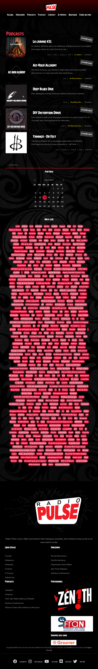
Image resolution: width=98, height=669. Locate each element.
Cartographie (14, 379)
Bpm (64, 358)
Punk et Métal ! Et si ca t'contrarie (73, 372)
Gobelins (24, 443)
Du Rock (31, 237)
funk (55, 55)
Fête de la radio (26, 244)
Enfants (73, 312)
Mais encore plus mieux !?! (54, 454)
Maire (67, 315)
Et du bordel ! (83, 287)
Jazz (25, 262)
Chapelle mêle (50, 315)
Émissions (20, 14)
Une (50, 290)
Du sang (70, 305)
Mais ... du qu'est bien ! (26, 454)
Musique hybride (32, 415)
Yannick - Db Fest (44, 136)
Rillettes (70, 301)
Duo (52, 333)
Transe (74, 340)
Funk (38, 230)
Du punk (12, 329)
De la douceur (60, 305)
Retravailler (46, 262)
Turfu (30, 408)
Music (31, 312)
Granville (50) (42, 425)
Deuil (62, 400)
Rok (63, 376)
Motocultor (67, 244)
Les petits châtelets (62, 464)
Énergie (67, 457)
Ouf (75, 429)
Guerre (27, 354)
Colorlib (69, 647)
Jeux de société (55, 425)
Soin (75, 358)
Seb (78, 450)
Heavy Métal (15, 390)
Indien (44, 464)
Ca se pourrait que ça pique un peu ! (22, 450)
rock (48, 55)
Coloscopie (82, 290)
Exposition (31, 425)
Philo (33, 347)
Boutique (73, 14)
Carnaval (18, 308)
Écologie (36, 287)
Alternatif (59, 237)
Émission (44, 290)
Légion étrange (26, 379)
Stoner (12, 287)
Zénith (31, 440)
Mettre (47, 376)
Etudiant (38, 312)
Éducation (46, 319)
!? (77, 319)
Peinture (13, 422)
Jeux (67, 287)
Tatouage (50, 251)
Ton (58, 376)
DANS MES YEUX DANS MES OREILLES (26, 397)
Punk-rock (37, 393)
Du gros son (14, 457)
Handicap (45, 326)
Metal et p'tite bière (73, 365)
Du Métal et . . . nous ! (16, 404)
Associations (48, 351)
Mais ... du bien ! (82, 241)
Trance (52, 369)
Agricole (17, 361)
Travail (58, 297)
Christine (9, 594)
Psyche (80, 258)
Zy (50, 647)
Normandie (14, 315)
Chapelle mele (19, 301)
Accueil (10, 14)
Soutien (26, 333)
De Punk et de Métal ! (17, 386)
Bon (76, 418)
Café (38, 358)
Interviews (36, 411)
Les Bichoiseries (40, 244)
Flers (41, 447)
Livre (31, 297)
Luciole (29, 258)
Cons (85, 337)
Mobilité (57, 265)
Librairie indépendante (74, 400)
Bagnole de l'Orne (25, 294)
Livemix (81, 397)
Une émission (43, 429)
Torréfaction (47, 358)
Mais (25, 418)
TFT (27, 290)
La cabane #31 (42, 41)
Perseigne (65, 280)
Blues (79, 230)
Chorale (20, 436)
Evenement (41, 347)
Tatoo (40, 322)
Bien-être (24, 337)
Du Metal (12, 280)
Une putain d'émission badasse (75, 454)
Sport (32, 251)
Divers (73, 230)
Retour (37, 408)
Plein (57, 411)
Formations (82, 297)
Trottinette (85, 404)
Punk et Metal (83, 315)
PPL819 (27, 273)
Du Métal (61, 241)
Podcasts (31, 14)
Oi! (26, 233)
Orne (38, 262)
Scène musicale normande (50, 415)
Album (78, 432)
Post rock (72, 347)
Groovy (86, 230)
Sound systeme (18, 372)
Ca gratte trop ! (74, 443)
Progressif (74, 294)
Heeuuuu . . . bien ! (30, 429)
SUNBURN (85, 283)
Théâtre (66, 297)
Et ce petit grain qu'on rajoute (28, 329)
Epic (29, 265)
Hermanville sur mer (59, 308)
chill (69, 55)
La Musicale (66, 233)
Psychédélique (50, 322)
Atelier (55, 347)
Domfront (64, 294)
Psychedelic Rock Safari (61, 564)
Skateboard (54, 404)
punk (63, 126)
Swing (81, 340)
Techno (53, 241)
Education (49, 447)
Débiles (78, 337)
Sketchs (13, 461)
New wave (28, 344)
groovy (62, 55)
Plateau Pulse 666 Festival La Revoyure (22, 607)
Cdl (24, 308)
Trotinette (30, 404)
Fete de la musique (18, 255)
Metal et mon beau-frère (39, 369)
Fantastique (22, 365)
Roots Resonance (58, 555)
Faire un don (85, 14)
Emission (74, 280)
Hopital (59, 450)
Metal (80, 226)
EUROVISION (25, 347)
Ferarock (32, 233)
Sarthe (24, 358)
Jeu (17, 443)
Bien (55, 290)
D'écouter (45, 418)
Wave (50, 344)
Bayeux (56, 294)
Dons (14, 436)
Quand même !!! (82, 386)
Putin (81, 429)
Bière (54, 248)
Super (81, 415)
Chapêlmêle (40, 251)
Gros (32, 422)
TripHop (40, 400)
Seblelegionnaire (27, 319)
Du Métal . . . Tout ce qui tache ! (64, 269)
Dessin (25, 297)
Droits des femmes (16, 354)
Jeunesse (80, 251)
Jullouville (63, 262)
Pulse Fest (34, 290)
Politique (20, 287)
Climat (16, 319)
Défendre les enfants (38, 273)
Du (34, 326)
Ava (58, 383)
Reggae (62, 226)
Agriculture (27, 326)
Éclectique (38, 269)
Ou (73, 319)
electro (73, 150)
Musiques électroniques (18, 411)
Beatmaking (35, 340)
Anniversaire (47, 436)
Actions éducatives (76, 383)
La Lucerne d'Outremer (19, 312)
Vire (54, 283)
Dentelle (72, 329)
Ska (66, 258)
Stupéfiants (21, 265)
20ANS (29, 255)
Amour (84, 440)
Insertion (56, 361)
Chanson (74, 287)
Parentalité (66, 265)
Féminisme (81, 262)
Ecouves (48, 294)
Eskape (23, 440)
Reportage (16, 326)
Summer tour (33, 308)
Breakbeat (18, 340)
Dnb (33, 315)
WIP (84, 237)
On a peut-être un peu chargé (75, 447)
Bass (44, 230)
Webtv (51, 464)
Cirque (34, 333)
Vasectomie (76, 265)
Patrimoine (54, 326)
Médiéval (32, 365)
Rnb (19, 297)
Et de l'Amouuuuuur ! (29, 390)
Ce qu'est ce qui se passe (57, 443)
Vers (24, 408)
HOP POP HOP (83, 312)
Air (63, 411)
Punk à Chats (50, 383)
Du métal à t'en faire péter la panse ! (23, 322)
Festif (45, 365)
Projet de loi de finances (25, 283)
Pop (68, 241)
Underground (49, 237)
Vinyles (72, 258)
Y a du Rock (19, 383)
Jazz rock (63, 347)
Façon (54, 418)
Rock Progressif (69, 450)
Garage (82, 233)
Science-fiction (14, 358)
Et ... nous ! (74, 379)
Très (20, 461)
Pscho (57, 344)
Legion (28, 287)
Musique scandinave (18, 351)
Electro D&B (70, 251)
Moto (56, 436)
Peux (21, 376)
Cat (42, 265)
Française (55, 319)
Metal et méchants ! (48, 301)
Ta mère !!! (42, 390)
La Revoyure (65, 319)
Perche (77, 408)
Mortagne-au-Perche (65, 283)
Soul (50, 230)
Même (31, 418)
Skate (77, 404)
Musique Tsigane (53, 372)
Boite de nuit (82, 351)
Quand (13, 418)
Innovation (58, 447)
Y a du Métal (64, 379)
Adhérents (9, 577)
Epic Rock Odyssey (59, 568)
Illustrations (84, 376)
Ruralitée (73, 393)
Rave (87, 280)
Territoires (44, 432)
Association (18, 262)
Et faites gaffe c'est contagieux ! (45, 379)
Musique (56, 233)
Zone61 (38, 404)
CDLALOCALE (17, 333)
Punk (69, 226)
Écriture (13, 415)
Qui (19, 418)
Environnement (18, 248)
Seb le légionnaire (31, 447)
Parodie (24, 361)
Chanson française (20, 251)
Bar (76, 376)
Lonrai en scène (81, 461)
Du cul (48, 280)
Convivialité (62, 432)
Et (37, 422)
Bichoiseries (75, 276)
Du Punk (39, 237)
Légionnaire (69, 337)
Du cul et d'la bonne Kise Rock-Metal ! (31, 280)
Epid (70, 358)
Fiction (86, 411)
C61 (39, 326)
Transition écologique (80, 322)
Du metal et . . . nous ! (78, 326)
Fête (81, 280)
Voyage (54, 312)
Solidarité (37, 258)
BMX (70, 404)
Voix (40, 333)
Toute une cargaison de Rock (37, 386)
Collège (38, 297)
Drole (86, 457)
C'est (38, 418)
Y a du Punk (84, 379)
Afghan (66, 351)
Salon (77, 436)
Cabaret (39, 315)
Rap (80, 150)
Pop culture (81, 248)
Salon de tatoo (82, 390)
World (50, 244)
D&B (40, 241)
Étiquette (29, 376)
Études (73, 297)
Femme (53, 432)
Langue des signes (63, 369)
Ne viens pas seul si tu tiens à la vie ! (59, 422)
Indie (36, 248)
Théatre (72, 262)
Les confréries (76, 411)
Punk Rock (61, 301)
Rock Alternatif (31, 372)
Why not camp (39, 255)
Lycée (87, 258)
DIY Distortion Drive (47, 113)
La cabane (77, 55)
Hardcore (78, 255)
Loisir (47, 248)
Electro (46, 226)
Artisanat (57, 358)
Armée (28, 436)
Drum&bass (46, 340)
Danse (52, 276)
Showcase (60, 322)
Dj (69, 340)
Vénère (12, 283)
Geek (73, 248)
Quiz (12, 443)
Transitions (34, 432)
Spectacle (46, 361)
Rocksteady (20, 258)
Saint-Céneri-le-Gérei (18, 276)
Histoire (65, 230)
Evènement (15, 440)
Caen (24, 425)
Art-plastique (30, 383)
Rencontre (81, 347)
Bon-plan (69, 436)
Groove (15, 347)
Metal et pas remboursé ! (19, 369)
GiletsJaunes (17, 447)
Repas (71, 432)
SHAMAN (49, 265)
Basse (46, 333)
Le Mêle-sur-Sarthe (43, 283)
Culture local (79, 301)
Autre (70, 418)
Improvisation (80, 333)
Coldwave (83, 294)
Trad (39, 365)
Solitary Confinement (60, 573)
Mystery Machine (15, 230)
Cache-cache (77, 457)
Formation (47, 269)
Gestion (58, 351)
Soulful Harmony (58, 560)
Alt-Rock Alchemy (45, 65)
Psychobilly (47, 393)
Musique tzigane (82, 369)
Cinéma (16, 244)
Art (85, 255)
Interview (38, 226)
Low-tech (63, 404)
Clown (32, 361)
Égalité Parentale (54, 273)
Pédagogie (36, 436)
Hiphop (20, 233)
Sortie (73, 351)
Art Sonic (29, 248)
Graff (44, 344)
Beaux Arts (81, 329)
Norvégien (31, 351)
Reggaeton (64, 326)
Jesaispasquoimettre (54, 457)
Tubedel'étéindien (78, 361)
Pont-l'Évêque (38, 294)
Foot (62, 436)
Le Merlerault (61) (78, 425)
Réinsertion (65, 361)
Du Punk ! (45, 408)
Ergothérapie (84, 358)
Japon (55, 262)
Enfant (38, 361)
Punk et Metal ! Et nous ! (29, 457)
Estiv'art (85, 276)
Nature (14, 294)
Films (34, 354)
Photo (14, 297)
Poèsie (39, 351)
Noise (30, 276)
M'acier (65, 390)
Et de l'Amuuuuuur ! (65, 408)
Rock (31, 226)
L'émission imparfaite (37, 337)
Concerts (85, 432)
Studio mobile (45, 308)
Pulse (82, 319)
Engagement (31, 400)
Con (59, 418)
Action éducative (18, 290)
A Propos (9, 573)
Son (42, 329)
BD (42, 305)
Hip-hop (48, 233)
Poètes (32, 358)
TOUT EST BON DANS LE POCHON (19, 598)
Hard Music (60, 251)
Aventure (45, 397)
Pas (64, 418)
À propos (62, 14)
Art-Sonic (23, 241)
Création (21, 415)
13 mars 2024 (86, 39)
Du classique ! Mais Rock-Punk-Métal (62, 386)
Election (51, 411)
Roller (45, 404)
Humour (57, 244)
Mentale (53, 408)
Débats (75, 233)
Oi (29, 411)
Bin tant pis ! (13, 376)
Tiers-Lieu (14, 241)
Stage (73, 315)
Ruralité (16, 273)
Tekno (66, 312)
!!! (85, 429)
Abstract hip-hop (17, 305)
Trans (50, 390)
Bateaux (17, 425)
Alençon (49, 255)
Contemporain (17, 344)
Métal (32, 262)
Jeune (38, 440)
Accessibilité (67, 429)
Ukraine (59, 315)
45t (67, 248)
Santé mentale (47, 440)
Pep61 (42, 287)
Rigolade (50, 337)
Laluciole (85, 354)
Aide (78, 440)
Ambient (74, 344)
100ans (11, 258)
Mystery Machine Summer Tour (74, 273)
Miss (44, 411)
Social (45, 276)
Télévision (14, 337)
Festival (54, 226)
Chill (14, 233)
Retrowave (64, 344)
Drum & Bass (24, 315)
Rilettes (70, 376)
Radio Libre (60, 333)
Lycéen (83, 436)
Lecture (64, 383)
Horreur (59, 276)
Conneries (69, 333)
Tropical (63, 340)
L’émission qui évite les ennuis (21, 269)
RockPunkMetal (23, 422)
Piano (26, 340)
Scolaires (56, 280)
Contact (52, 14)
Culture (24, 226)
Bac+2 (41, 354)
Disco (62, 255)
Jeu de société (17, 429)
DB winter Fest (53, 461)
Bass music (60, 365)
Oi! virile (48, 354)
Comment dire (55, 429)
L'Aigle (77, 283)
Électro (37, 319)
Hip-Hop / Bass (27, 393)
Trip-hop (40, 233)
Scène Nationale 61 (53, 329)
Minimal (36, 344)
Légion (14, 454)
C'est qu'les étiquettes (38, 443)
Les (67, 411)
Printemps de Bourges (69, 415)
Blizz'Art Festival (79, 244)
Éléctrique (59, 337)
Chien (86, 422)
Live (41, 248)
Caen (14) (66, 425)
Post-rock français (52, 400)
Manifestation (49, 297)
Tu (36, 376)
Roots (26, 230)
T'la (53, 376)
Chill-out (55, 340)
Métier (35, 265)
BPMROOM (78, 422)
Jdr (61, 312)
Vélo (55, 255)
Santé (66, 276)
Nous (43, 422)
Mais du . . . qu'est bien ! (68, 290)
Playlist (42, 14)
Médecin (47, 312)
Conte (46, 258)
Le (19, 408)
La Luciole (33, 241)
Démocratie (50, 450)
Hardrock (77, 237)
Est (87, 415)
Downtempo (55, 397)
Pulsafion (9, 590)
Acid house (59, 258)
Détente (61, 248)
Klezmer (42, 372)
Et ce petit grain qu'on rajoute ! (35, 461)
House (32, 230)
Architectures (23, 432)
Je (55, 390)
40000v (42, 457)
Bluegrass (83, 418)
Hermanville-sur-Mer (76, 308)
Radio (46, 241)
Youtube (71, 440)
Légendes (68, 237)
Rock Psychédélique (32, 305)
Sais (40, 376)
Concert (60, 287)
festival (64, 150)
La (73, 369)
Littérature (51, 287)
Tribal (51, 365)
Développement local (60, 393)
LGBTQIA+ (49, 305)
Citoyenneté (20, 400)
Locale (72, 390)
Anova (69, 322)
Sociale (39, 454)
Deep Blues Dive (43, 89)
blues (65, 102)
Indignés (40, 450)
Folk (72, 241)
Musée (64, 329)
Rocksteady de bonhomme (63, 354)
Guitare (40, 383)
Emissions (13, 432)
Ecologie (57, 230)
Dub (74, 226)
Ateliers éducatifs (32, 301)
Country (37, 276)
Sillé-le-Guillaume (67, 461)
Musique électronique (68, 397)
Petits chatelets (34, 464)
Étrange (85, 450)
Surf (48, 347)
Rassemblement (80, 305)
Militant (85, 443)
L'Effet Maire (82, 269)
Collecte (77, 354)
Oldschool (69, 255)
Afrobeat (82, 344)
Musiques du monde (19, 237)
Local (17, 226)
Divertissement (60, 440)
